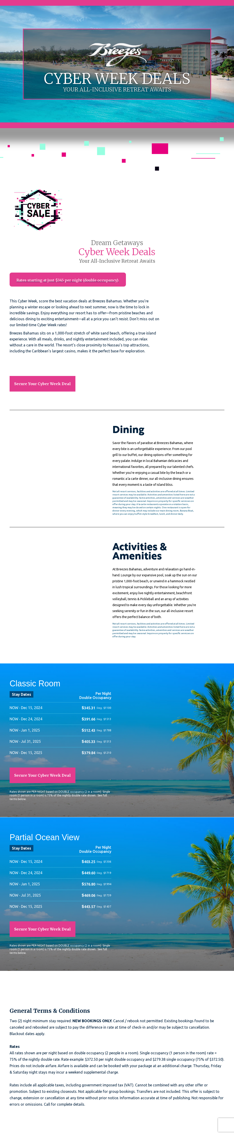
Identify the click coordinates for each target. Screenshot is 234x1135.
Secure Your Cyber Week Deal (42, 383)
